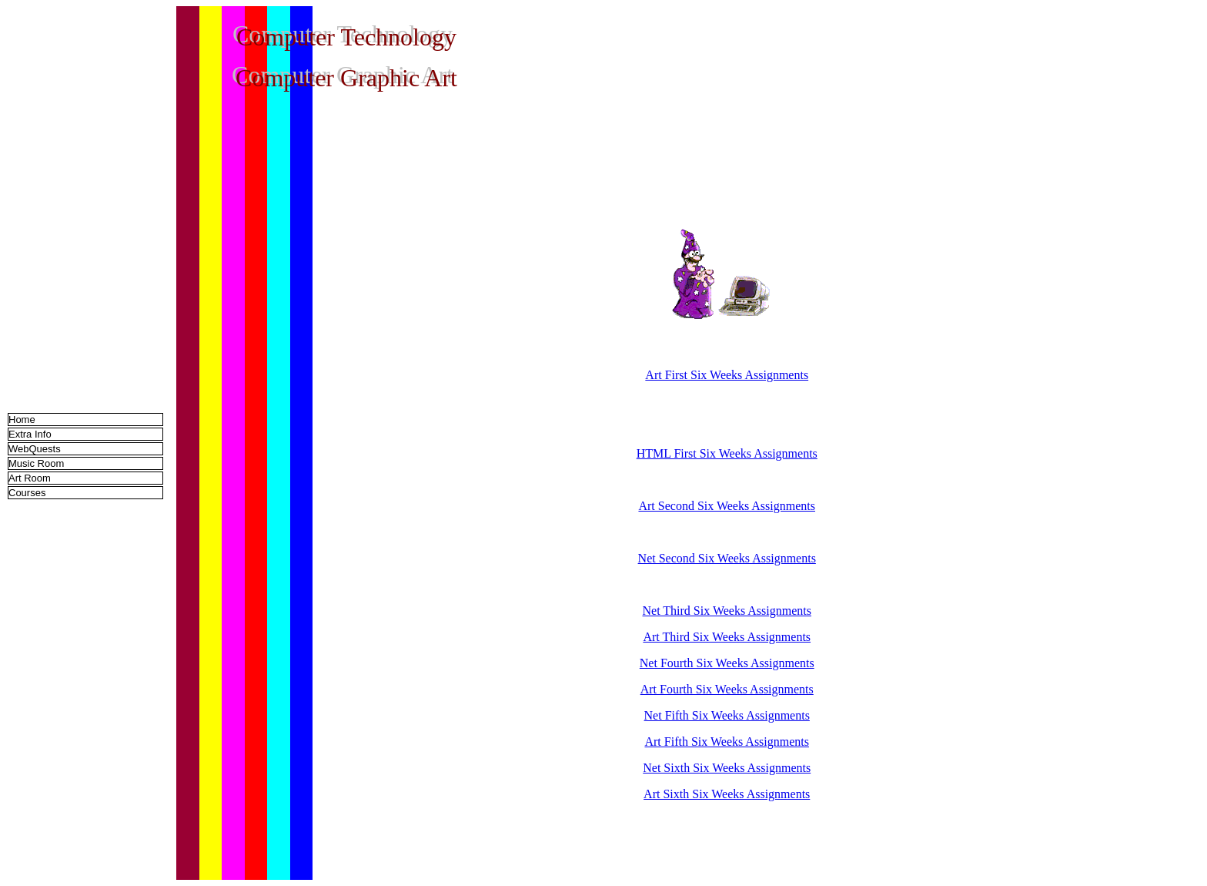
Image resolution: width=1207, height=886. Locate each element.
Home (21, 419)
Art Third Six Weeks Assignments (727, 636)
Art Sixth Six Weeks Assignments (727, 793)
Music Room (36, 463)
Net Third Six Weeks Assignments (727, 610)
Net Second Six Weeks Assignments (727, 558)
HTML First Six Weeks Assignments (727, 453)
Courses (26, 492)
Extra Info (30, 434)
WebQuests (34, 449)
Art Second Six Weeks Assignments (726, 505)
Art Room (29, 478)
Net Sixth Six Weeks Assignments (727, 767)
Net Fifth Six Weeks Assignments (727, 715)
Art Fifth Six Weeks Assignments (726, 741)
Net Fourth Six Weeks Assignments (727, 663)
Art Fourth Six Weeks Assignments (727, 689)
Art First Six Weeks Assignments (726, 374)
